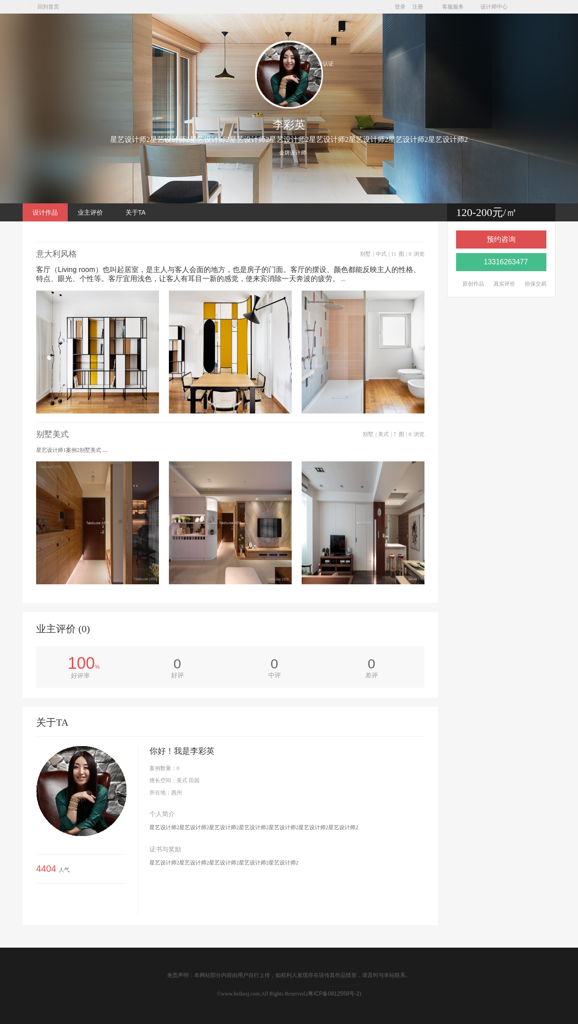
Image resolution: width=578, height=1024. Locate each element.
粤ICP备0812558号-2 (333, 994)
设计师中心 (496, 7)
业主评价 (90, 212)
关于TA (136, 212)
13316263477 (501, 261)
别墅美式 (69, 434)
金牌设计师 (292, 153)
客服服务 (455, 7)
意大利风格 (73, 254)
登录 (400, 7)
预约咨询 (501, 239)
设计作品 (45, 212)
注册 (417, 7)
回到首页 (48, 7)
